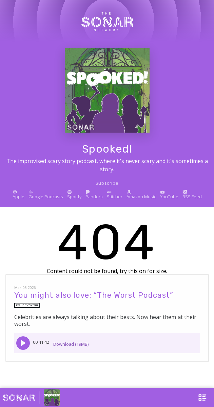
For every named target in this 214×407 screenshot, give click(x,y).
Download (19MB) (71, 342)
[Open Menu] (199, 397)
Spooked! (107, 148)
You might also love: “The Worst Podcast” (94, 295)
